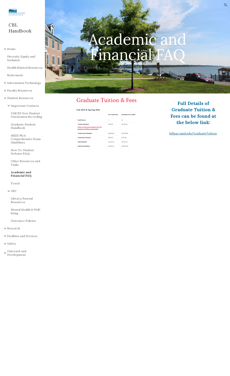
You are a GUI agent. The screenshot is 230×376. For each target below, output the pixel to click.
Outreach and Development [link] (16, 252)
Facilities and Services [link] (22, 236)
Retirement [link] (15, 75)
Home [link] (11, 49)
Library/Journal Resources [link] (22, 200)
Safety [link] (11, 243)
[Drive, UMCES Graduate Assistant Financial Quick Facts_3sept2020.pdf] (137, 322)
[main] (137, 47)
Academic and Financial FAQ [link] (21, 173)
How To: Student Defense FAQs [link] (22, 151)
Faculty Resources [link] (19, 90)
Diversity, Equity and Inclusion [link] (21, 58)
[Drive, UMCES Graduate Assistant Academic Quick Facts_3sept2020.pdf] (137, 212)
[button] (225, 5)
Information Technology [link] (24, 83)
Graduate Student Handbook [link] (23, 126)
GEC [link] (14, 191)
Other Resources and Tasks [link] (25, 162)
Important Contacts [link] (25, 105)
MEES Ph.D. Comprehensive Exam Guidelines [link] (26, 139)
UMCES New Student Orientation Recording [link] (26, 114)
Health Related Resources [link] (25, 67)
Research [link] (13, 228)
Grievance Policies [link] (23, 221)
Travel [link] (15, 183)
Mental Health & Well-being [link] (26, 211)
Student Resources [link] (20, 98)
